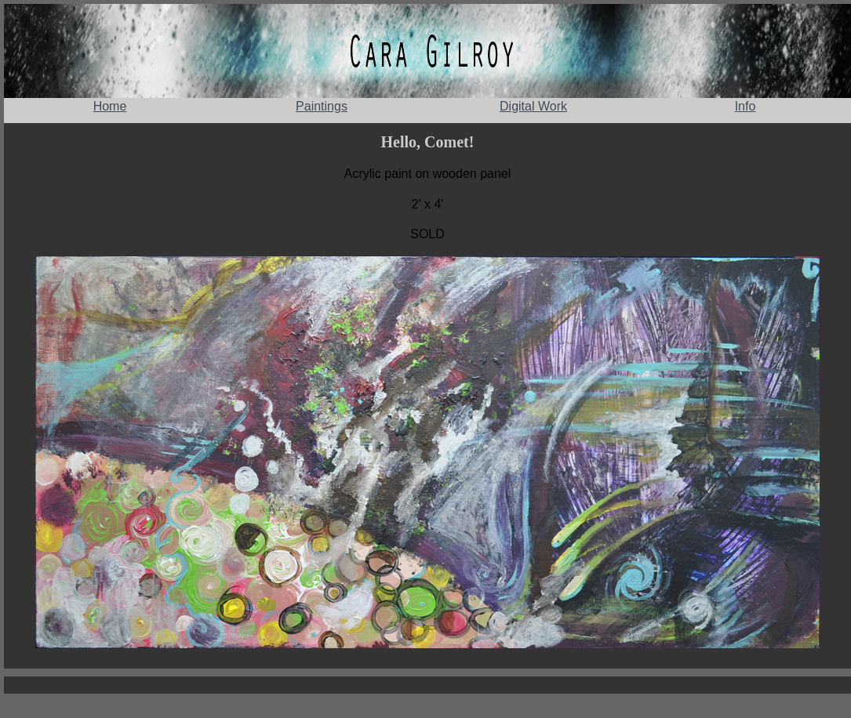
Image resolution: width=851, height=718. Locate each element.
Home (110, 106)
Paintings (321, 106)
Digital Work (533, 106)
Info (745, 106)
